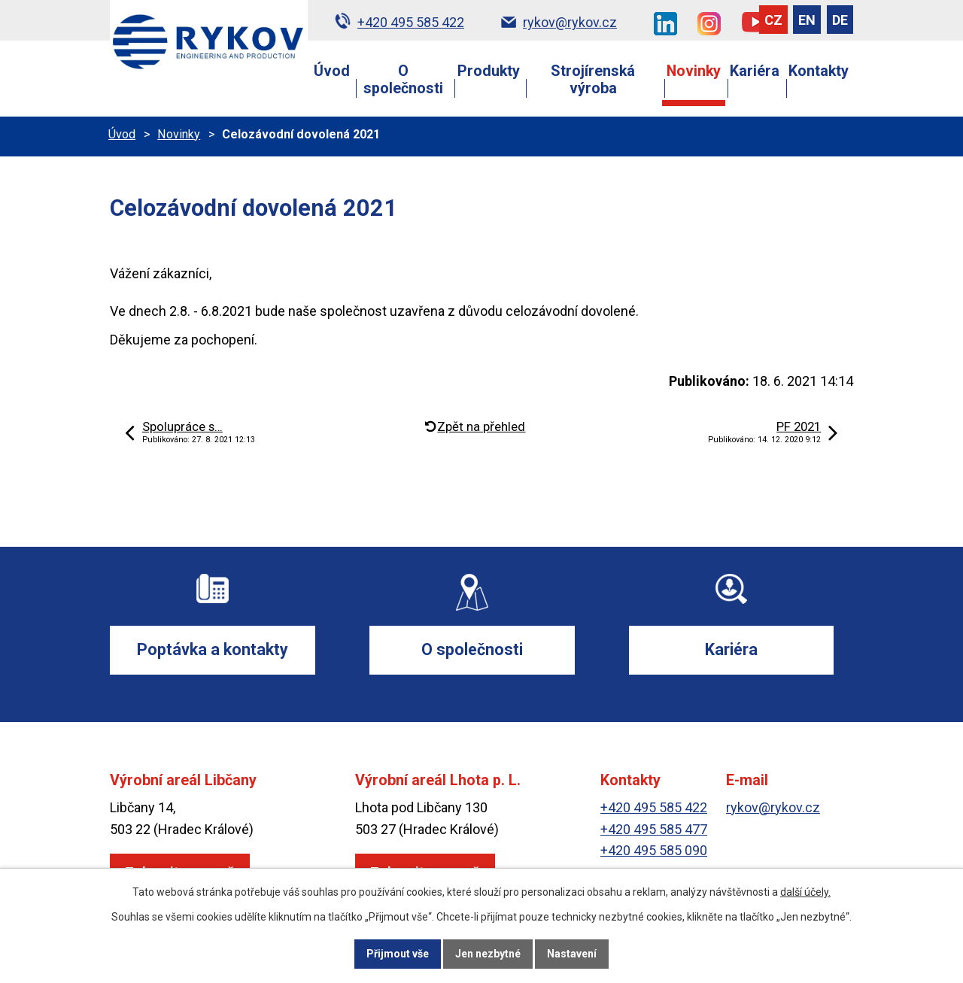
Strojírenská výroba (593, 79)
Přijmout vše (397, 954)
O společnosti (403, 79)
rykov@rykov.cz (773, 807)
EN (807, 20)
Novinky (694, 71)
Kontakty (818, 71)
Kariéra (754, 71)
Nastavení (572, 954)
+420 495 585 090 (653, 851)
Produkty (488, 71)
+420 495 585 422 (653, 807)
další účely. (805, 892)
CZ (773, 20)
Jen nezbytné (488, 954)
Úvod (332, 71)
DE (840, 20)
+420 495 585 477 (653, 829)
